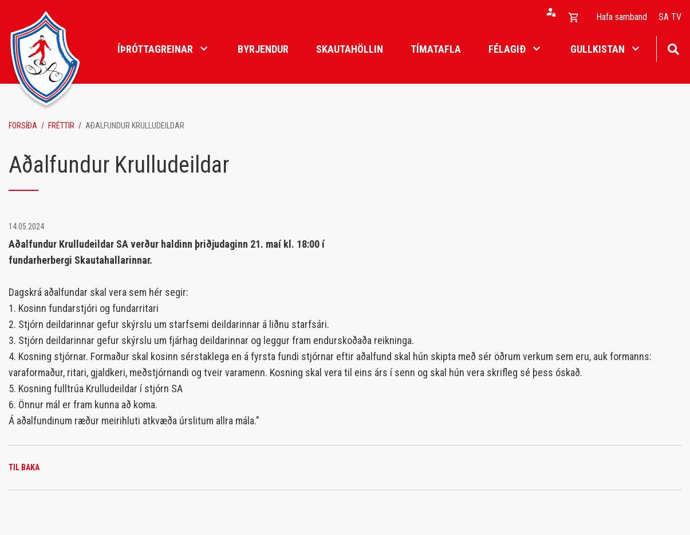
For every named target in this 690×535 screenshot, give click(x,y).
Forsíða (23, 125)
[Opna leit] (673, 47)
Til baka (24, 467)
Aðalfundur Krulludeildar (134, 125)
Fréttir (61, 125)
